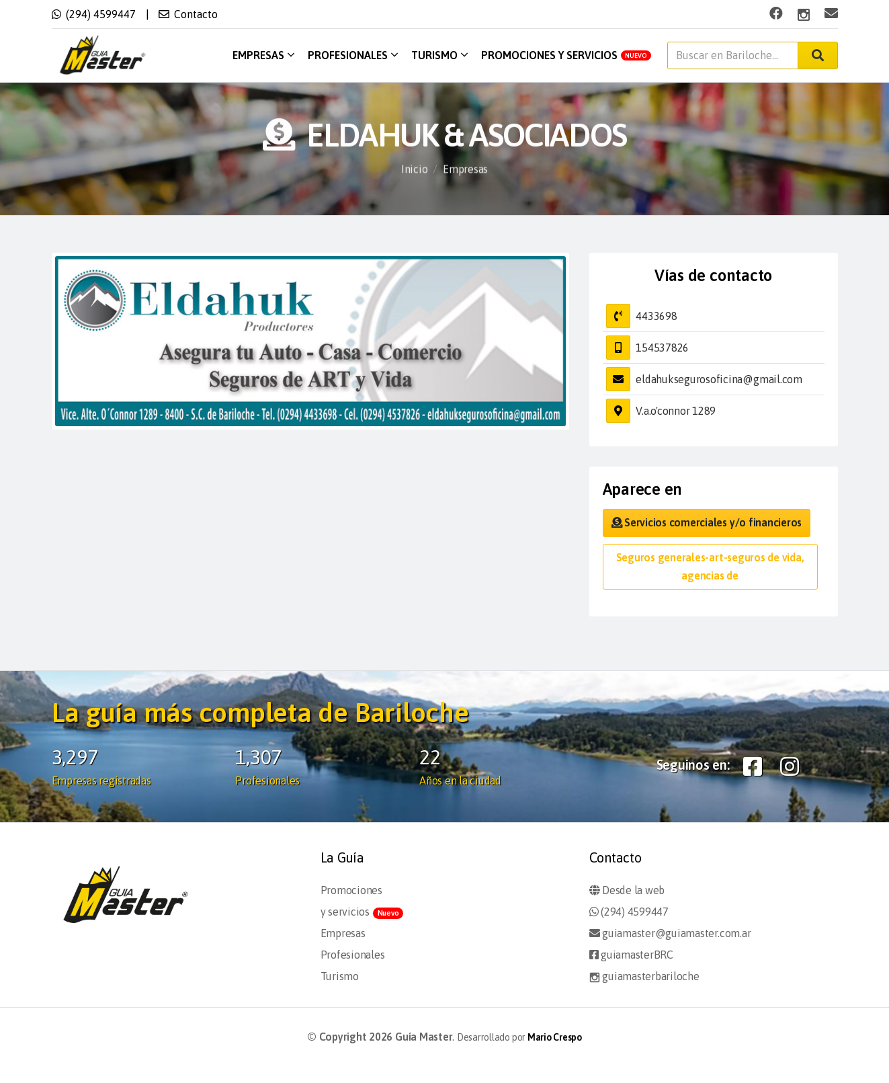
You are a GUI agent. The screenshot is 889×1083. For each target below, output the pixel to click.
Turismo (439, 55)
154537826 (662, 348)
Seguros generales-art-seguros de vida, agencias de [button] (710, 566)
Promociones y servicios (566, 55)
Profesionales (353, 55)
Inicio (414, 171)
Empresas (263, 55)
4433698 (656, 316)
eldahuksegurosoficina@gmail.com (719, 379)
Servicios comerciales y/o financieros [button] (706, 522)
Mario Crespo (554, 1037)
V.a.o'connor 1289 (676, 411)
